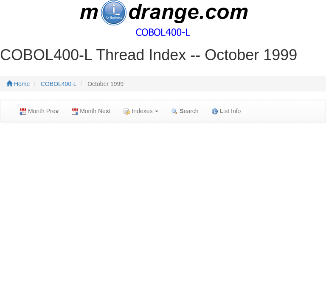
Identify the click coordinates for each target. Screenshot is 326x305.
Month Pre (39, 111)
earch (184, 111)
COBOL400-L (59, 83)
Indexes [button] (141, 111)
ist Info (226, 111)
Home (18, 83)
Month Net (90, 111)
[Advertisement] (163, 189)
